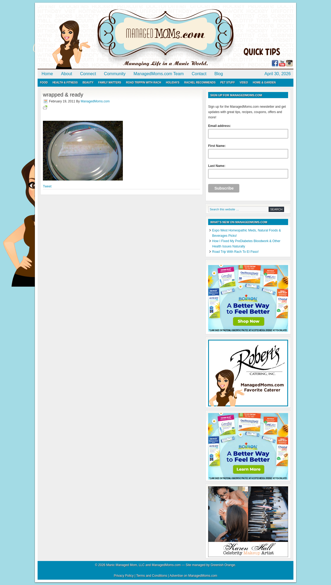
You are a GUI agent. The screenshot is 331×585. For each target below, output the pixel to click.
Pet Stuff (227, 82)
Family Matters (109, 82)
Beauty (88, 82)
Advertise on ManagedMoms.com (193, 576)
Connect (88, 73)
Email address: (248, 131)
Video (244, 82)
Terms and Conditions (151, 576)
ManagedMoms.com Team (159, 73)
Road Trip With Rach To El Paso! (235, 252)
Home (47, 73)
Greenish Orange (223, 565)
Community (115, 73)
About (66, 73)
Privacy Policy (124, 576)
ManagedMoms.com (99, 37)
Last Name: (248, 171)
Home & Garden (264, 82)
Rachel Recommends (200, 82)
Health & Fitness (65, 82)
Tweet (47, 186)
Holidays (172, 82)
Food (44, 82)
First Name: (248, 151)
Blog (218, 73)
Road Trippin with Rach (143, 82)
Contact (199, 73)
